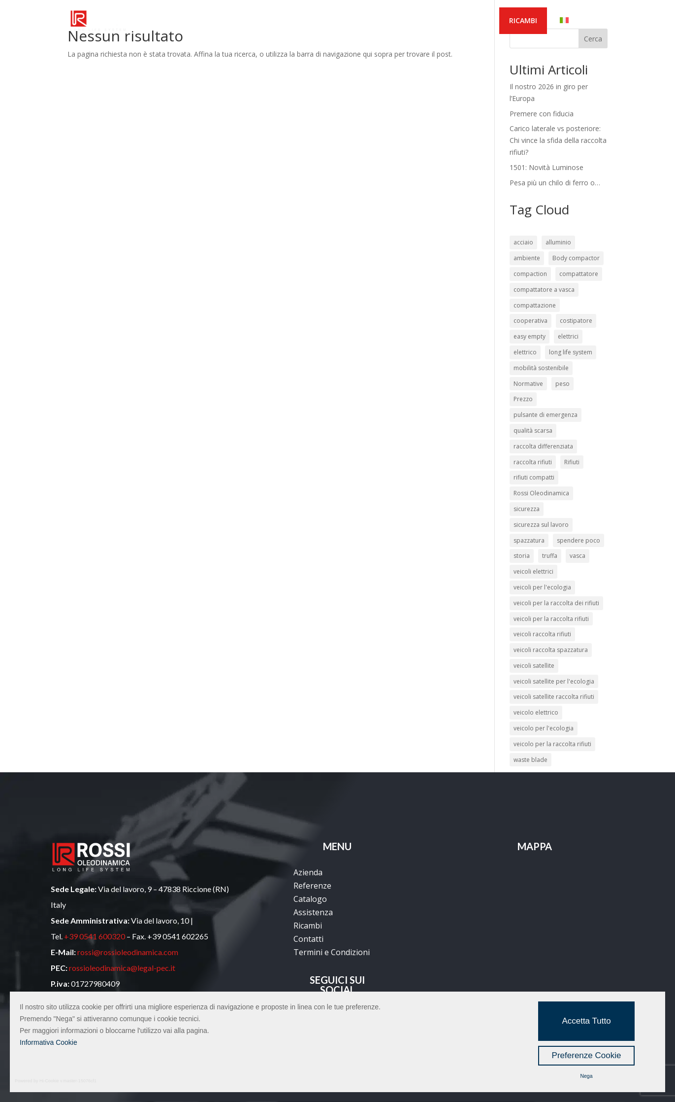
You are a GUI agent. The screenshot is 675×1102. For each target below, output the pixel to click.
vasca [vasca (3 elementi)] (577, 555)
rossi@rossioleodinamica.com (127, 952)
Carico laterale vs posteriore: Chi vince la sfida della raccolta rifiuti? (558, 140)
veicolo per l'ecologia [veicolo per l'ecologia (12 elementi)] (544, 728)
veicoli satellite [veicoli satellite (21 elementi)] (534, 665)
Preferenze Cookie (586, 1055)
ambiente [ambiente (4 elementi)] (527, 258)
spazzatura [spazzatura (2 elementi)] (529, 540)
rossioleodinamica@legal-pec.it (122, 967)
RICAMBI (523, 20)
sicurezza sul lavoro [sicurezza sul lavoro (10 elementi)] (541, 524)
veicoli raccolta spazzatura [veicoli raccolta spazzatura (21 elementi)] (551, 650)
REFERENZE (259, 21)
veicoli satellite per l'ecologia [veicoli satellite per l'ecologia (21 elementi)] (554, 681)
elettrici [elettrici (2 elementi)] (568, 336)
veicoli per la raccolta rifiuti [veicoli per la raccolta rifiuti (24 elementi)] (551, 619)
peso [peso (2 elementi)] (562, 383)
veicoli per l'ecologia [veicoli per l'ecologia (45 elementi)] (542, 587)
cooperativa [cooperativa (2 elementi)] (530, 320)
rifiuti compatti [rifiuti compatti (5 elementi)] (534, 477)
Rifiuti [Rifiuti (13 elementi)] (571, 462)
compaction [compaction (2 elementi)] (530, 274)
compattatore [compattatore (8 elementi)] (578, 274)
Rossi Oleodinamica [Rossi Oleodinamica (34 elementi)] (541, 493)
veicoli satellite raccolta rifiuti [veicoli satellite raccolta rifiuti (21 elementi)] (554, 696)
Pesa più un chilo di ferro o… (555, 182)
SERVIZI (361, 21)
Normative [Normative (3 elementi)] (528, 383)
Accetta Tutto (586, 1021)
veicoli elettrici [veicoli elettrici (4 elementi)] (533, 571)
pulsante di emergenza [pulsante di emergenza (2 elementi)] (546, 415)
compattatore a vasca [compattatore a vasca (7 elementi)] (544, 289)
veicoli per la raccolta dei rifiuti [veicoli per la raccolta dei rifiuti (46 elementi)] (556, 603)
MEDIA (407, 21)
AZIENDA (202, 21)
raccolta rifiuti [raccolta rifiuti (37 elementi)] (533, 462)
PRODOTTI (308, 21)
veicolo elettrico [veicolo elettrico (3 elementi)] (536, 712)
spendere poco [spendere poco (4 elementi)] (578, 540)
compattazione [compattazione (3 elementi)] (535, 305)
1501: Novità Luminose (546, 167)
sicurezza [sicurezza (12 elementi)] (527, 509)
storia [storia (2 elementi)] (522, 555)
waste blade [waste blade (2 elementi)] (530, 760)
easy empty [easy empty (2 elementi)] (530, 336)
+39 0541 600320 (94, 936)
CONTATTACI (463, 21)
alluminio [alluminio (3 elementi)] (558, 242)
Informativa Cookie (48, 1042)
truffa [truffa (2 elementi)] (549, 555)
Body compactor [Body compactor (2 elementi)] (576, 258)
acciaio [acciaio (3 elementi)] (523, 242)
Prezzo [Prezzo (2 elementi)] (523, 399)
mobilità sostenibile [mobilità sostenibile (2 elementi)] (541, 368)
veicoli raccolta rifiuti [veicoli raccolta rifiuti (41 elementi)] (542, 634)
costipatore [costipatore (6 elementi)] (576, 320)
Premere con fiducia (542, 113)
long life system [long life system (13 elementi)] (570, 352)
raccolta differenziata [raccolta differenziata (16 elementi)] (543, 446)
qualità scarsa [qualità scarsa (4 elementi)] (533, 430)
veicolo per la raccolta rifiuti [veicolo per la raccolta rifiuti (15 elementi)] (552, 744)
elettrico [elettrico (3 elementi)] (525, 352)
